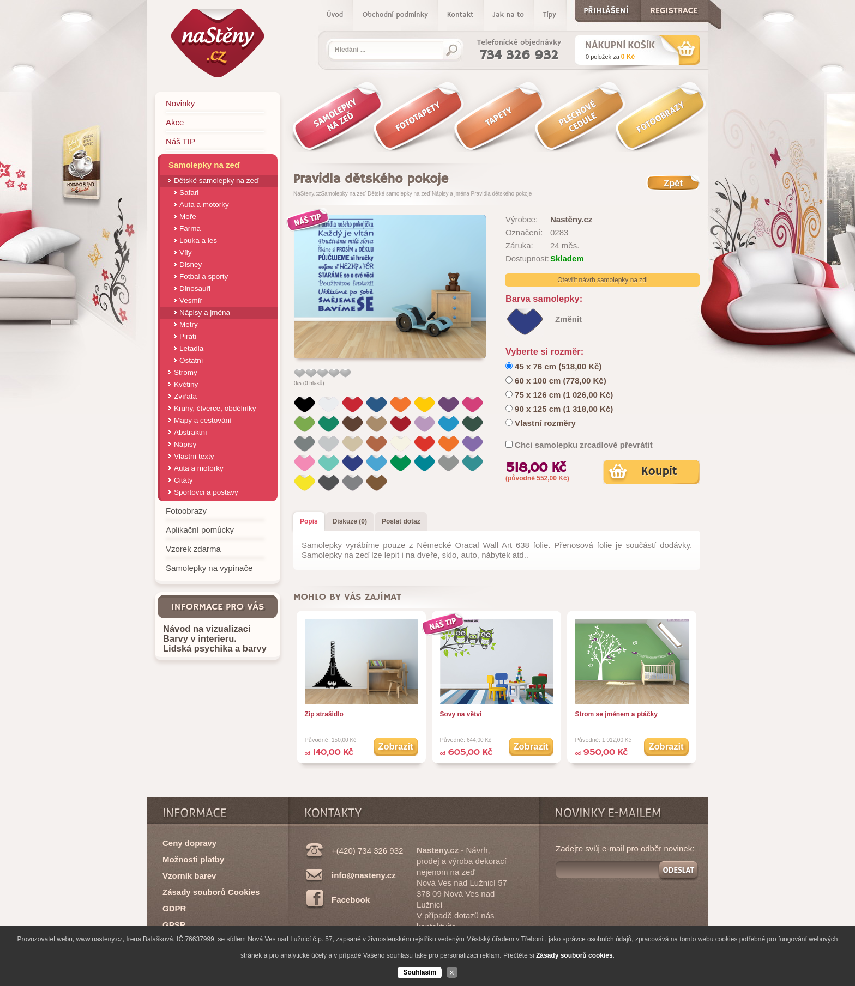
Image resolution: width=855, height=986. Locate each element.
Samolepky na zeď (343, 194)
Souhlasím (419, 972)
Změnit (568, 319)
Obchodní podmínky (395, 15)
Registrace (673, 8)
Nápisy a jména (450, 194)
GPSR (174, 924)
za (610, 56)
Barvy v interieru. (200, 638)
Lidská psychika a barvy (215, 648)
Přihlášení (606, 8)
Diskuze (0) (350, 521)
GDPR (174, 908)
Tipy (549, 15)
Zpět (673, 183)
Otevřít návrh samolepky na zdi (602, 280)
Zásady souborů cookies (574, 955)
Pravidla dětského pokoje (501, 194)
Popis (309, 521)
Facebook (351, 899)
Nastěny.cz (571, 219)
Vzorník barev (189, 875)
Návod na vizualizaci (206, 629)
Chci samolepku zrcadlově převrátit (584, 444)
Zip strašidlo (324, 714)
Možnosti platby (193, 859)
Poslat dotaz (401, 521)
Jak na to (508, 15)
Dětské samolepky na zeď (399, 194)
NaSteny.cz (307, 194)
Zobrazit (395, 746)
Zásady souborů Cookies (211, 892)
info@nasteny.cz (364, 875)
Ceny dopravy (189, 843)
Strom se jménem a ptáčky (616, 714)
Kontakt (460, 15)
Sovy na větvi (461, 714)
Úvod (335, 15)
